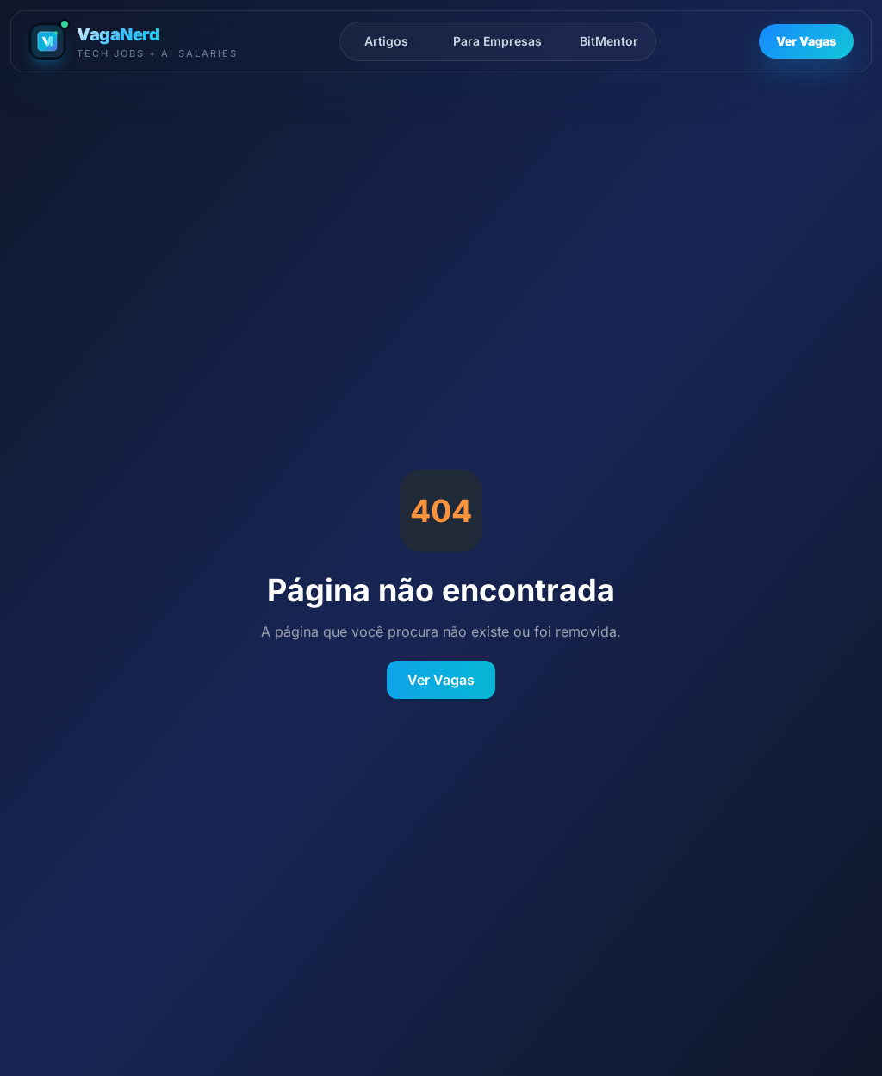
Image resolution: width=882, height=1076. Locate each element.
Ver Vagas (806, 41)
